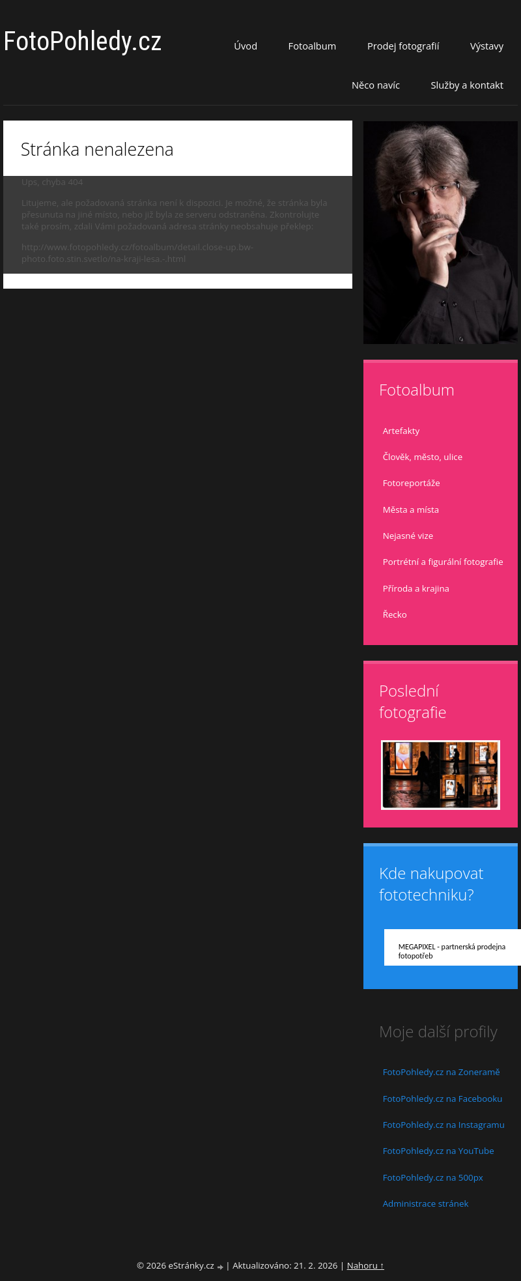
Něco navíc (376, 84)
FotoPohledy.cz (82, 41)
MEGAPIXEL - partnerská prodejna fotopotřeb (452, 951)
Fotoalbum (313, 45)
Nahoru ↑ (365, 1265)
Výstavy (486, 45)
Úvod (245, 45)
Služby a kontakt (467, 84)
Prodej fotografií (403, 45)
